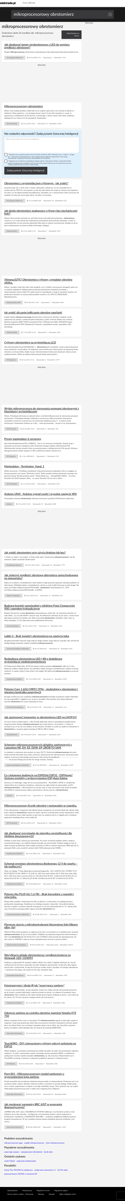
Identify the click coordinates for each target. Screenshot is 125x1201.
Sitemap (41, 1194)
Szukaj (110, 14)
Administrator (12, 1190)
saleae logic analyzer (11, 1152)
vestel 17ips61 (9, 1161)
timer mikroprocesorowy (55, 1143)
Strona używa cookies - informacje (20, 1194)
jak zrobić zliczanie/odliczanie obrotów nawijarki (33, 312)
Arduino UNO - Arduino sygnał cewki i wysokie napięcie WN (40, 494)
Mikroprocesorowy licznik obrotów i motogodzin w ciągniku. (40, 805)
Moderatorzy (27, 1190)
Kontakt (52, 1194)
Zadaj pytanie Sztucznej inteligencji (26, 170)
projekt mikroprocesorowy (34, 1143)
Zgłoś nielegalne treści (67, 1194)
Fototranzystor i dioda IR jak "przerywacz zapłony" (34, 985)
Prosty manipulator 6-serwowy (22, 439)
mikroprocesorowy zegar (13, 1143)
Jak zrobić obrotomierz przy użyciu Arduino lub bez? (35, 552)
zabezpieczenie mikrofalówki (31, 1152)
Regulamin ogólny (61, 1190)
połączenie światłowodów (26, 1161)
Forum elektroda (29, 3)
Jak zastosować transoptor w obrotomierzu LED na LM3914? (40, 717)
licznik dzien (48, 1152)
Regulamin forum (43, 1190)
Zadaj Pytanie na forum (73, 35)
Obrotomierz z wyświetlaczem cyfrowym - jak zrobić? (36, 183)
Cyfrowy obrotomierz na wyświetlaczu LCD (30, 342)
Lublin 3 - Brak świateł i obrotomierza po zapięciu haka (36, 636)
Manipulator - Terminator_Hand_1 (24, 466)
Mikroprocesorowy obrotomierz (23, 106)
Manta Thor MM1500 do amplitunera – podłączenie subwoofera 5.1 (30, 1170)
